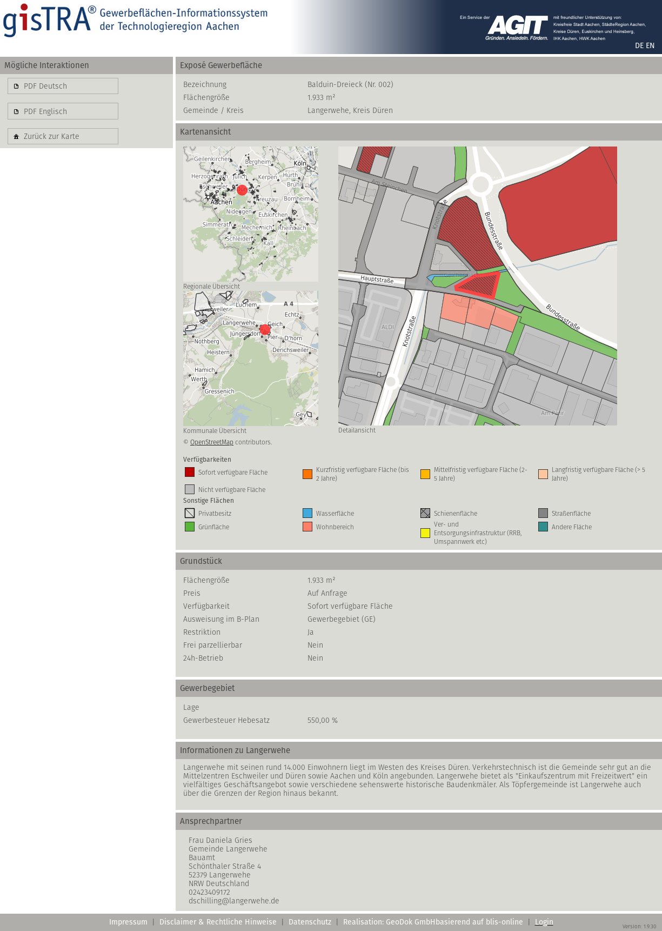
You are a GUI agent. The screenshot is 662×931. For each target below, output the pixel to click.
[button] (63, 86)
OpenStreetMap (211, 442)
